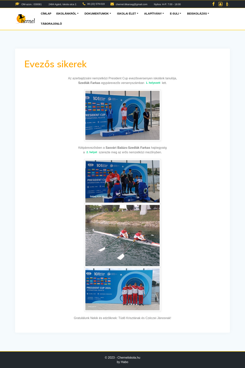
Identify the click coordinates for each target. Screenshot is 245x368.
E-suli (174, 13)
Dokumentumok (96, 13)
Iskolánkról (66, 13)
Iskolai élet (126, 13)
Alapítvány (153, 13)
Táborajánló (51, 23)
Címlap (46, 13)
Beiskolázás (197, 13)
